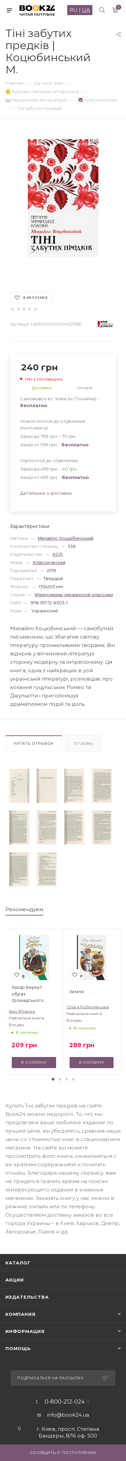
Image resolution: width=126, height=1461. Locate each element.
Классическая (49, 562)
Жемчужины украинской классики (74, 594)
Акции (14, 1280)
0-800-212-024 (65, 1402)
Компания (20, 1314)
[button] (53, 1079)
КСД (57, 554)
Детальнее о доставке (46, 493)
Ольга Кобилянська (88, 1006)
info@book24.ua (68, 1415)
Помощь (18, 1348)
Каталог (18, 1262)
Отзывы (83, 743)
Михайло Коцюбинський (66, 538)
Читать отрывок (34, 743)
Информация (25, 1331)
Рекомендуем (24, 909)
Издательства (27, 1297)
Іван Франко (22, 1011)
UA (86, 10)
